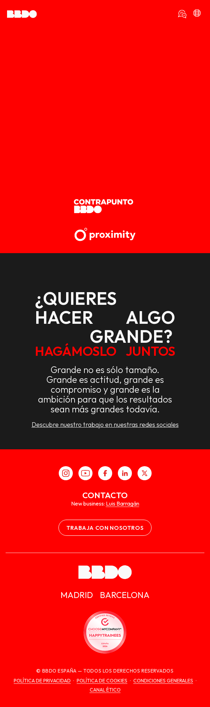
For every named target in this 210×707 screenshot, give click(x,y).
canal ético (105, 690)
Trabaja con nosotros (105, 527)
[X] (145, 473)
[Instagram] (66, 473)
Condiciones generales (163, 680)
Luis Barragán (122, 503)
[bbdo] (197, 14)
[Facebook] (105, 473)
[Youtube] (85, 473)
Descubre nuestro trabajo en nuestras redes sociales (105, 424)
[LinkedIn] (125, 473)
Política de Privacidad (42, 680)
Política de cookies (102, 680)
